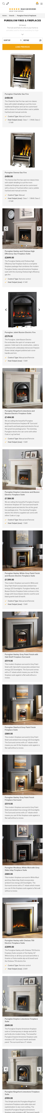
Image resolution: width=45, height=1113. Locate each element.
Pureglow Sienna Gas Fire (16, 173)
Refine (32, 40)
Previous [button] (6, 229)
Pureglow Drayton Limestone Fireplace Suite (21, 1020)
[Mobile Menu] (41, 3)
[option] (23, 10)
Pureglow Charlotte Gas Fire (17, 94)
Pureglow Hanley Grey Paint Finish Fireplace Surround (19, 798)
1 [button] (20, 246)
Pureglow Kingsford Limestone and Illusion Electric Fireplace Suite (20, 412)
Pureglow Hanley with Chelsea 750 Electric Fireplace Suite (19, 941)
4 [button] (29, 327)
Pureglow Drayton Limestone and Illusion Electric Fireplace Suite (22, 493)
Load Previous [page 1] (22, 47)
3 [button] (24, 327)
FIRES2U (22, 3)
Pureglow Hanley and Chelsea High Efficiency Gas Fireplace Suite (20, 252)
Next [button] (39, 229)
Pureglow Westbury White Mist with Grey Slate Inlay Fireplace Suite (22, 869)
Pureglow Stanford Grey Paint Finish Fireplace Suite (20, 728)
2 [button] (24, 246)
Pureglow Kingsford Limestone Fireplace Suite (22, 1093)
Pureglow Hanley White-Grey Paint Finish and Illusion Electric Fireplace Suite (22, 574)
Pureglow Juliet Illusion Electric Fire (20, 332)
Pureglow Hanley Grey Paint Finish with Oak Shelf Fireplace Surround (21, 655)
